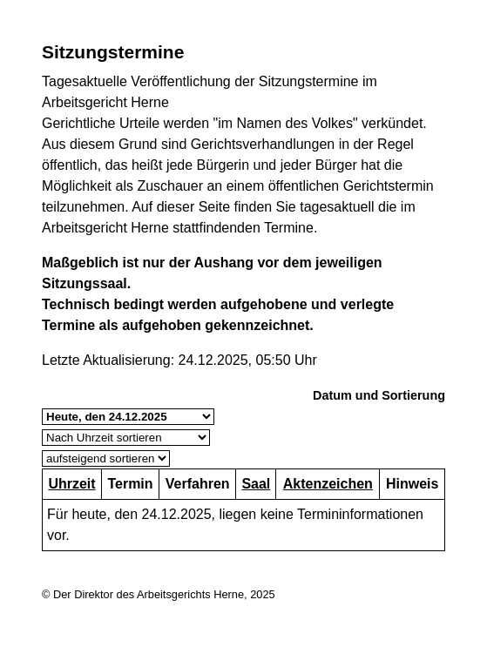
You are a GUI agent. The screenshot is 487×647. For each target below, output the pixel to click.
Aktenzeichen (328, 483)
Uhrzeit (71, 483)
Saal (255, 483)
